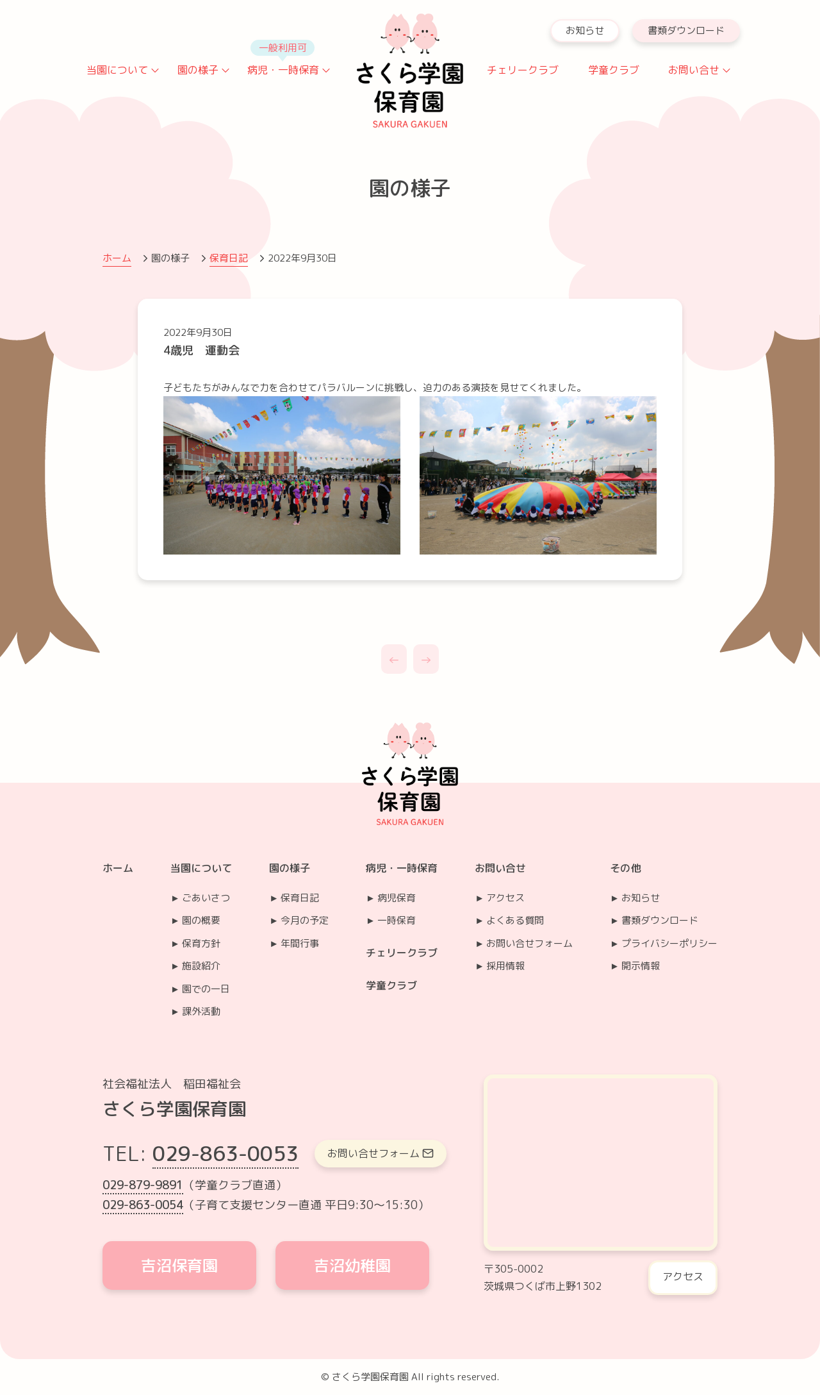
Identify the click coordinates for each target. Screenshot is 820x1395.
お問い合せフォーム (529, 943)
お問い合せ (693, 70)
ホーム (116, 258)
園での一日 (206, 989)
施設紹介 (201, 966)
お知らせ (585, 30)
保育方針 (201, 943)
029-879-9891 (142, 1185)
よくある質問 (515, 920)
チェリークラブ (523, 70)
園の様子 (197, 70)
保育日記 (228, 258)
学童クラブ (613, 70)
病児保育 (396, 898)
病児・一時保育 (283, 70)
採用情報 (505, 966)
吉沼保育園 (179, 1265)
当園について (117, 70)
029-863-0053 (225, 1153)
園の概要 (201, 920)
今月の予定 (305, 920)
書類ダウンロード (686, 30)
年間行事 (300, 943)
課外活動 (201, 1011)
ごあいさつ (206, 898)
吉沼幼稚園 (352, 1265)
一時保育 (396, 920)
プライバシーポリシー (669, 943)
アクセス (505, 898)
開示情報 (640, 966)
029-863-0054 (142, 1205)
